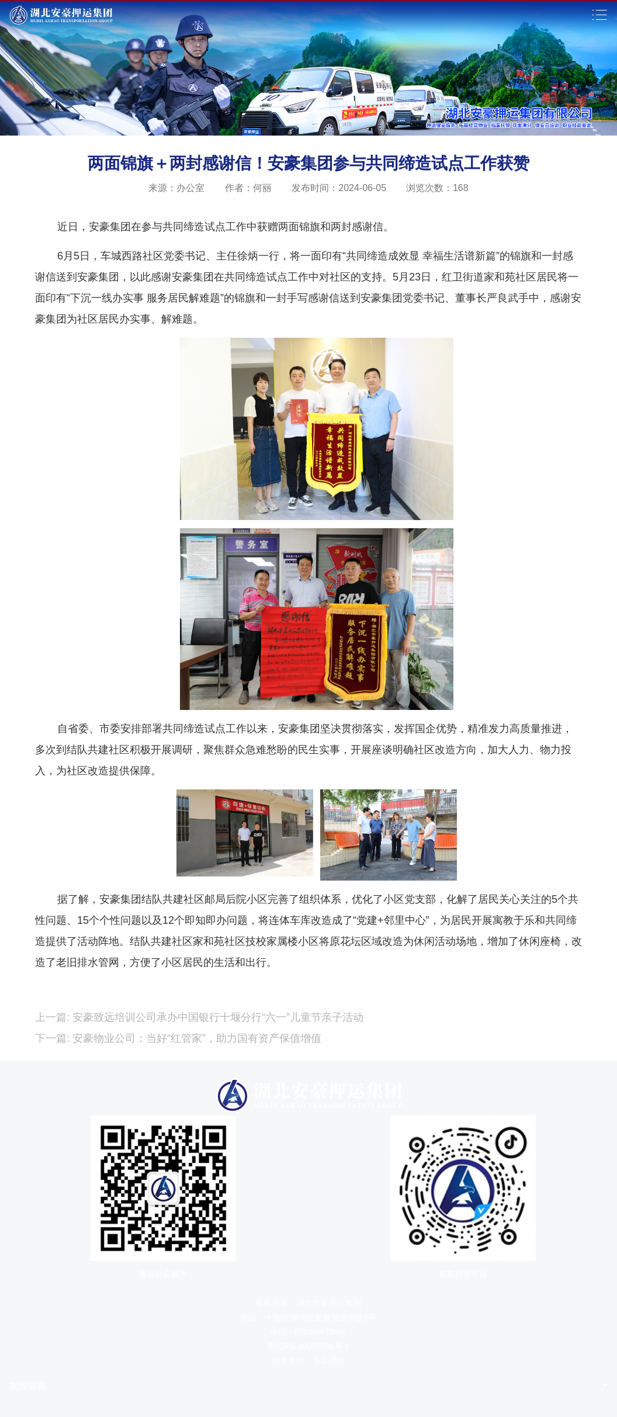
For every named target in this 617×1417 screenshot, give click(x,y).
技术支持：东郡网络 (308, 1360)
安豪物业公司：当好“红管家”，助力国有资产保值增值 (195, 1038)
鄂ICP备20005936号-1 (308, 1346)
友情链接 (27, 1386)
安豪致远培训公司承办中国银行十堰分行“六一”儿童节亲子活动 (216, 1017)
